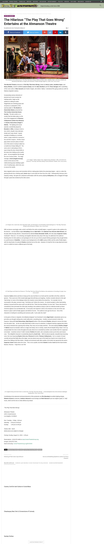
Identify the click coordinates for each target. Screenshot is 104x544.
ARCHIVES (35, 1)
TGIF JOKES (73, 1)
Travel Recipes (48, 540)
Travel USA (31, 540)
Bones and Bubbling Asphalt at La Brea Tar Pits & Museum (53, 456)
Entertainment (11, 13)
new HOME (5, 1)
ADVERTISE (88, 1)
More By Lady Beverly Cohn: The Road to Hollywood (31, 463)
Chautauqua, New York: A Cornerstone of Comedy (33, 483)
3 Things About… (39, 540)
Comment (6, 501)
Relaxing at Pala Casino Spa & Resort (19, 455)
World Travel (24, 540)
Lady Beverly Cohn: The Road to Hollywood (15, 28)
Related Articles (9, 463)
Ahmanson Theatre (12, 449)
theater (40, 449)
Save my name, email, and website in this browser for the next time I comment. (21, 526)
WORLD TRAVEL (13, 1)
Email (5, 519)
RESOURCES (81, 1)
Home (5, 13)
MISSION (66, 1)
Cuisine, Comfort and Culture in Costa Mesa (13, 483)
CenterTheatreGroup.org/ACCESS (23, 443)
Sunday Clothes (52, 482)
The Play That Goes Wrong (30, 449)
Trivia (73, 540)
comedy (21, 449)
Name (5, 514)
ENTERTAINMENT (52, 1)
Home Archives (79, 540)
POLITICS (60, 1)
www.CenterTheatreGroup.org (30, 439)
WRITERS (29, 1)
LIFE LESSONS (43, 1)
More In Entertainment (56, 463)
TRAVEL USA (22, 1)
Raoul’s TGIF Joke (57, 540)
